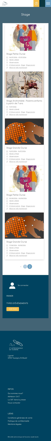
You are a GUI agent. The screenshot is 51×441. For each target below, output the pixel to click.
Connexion (36, 3)
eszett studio (35, 437)
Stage (23, 65)
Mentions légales (14, 424)
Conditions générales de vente (20, 418)
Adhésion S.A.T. (14, 397)
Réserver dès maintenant (18, 67)
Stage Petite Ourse (15, 54)
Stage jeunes (30, 65)
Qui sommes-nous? (15, 393)
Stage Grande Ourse (16, 148)
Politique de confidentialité (18, 421)
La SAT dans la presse (17, 400)
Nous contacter (14, 403)
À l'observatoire (14, 65)
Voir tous (13, 309)
